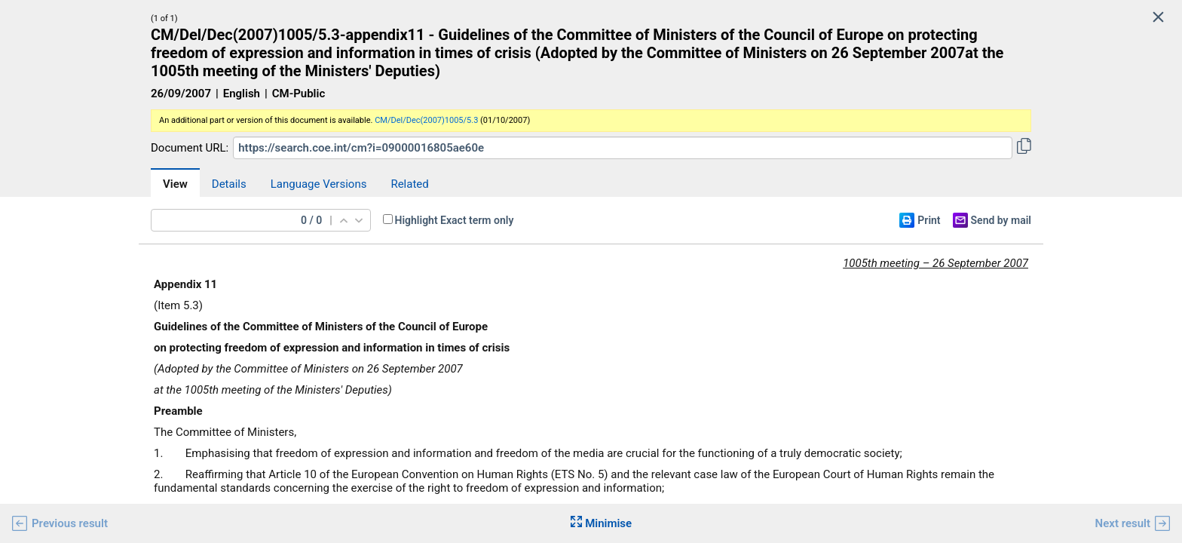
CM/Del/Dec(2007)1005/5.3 (426, 120)
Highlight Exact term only (454, 220)
